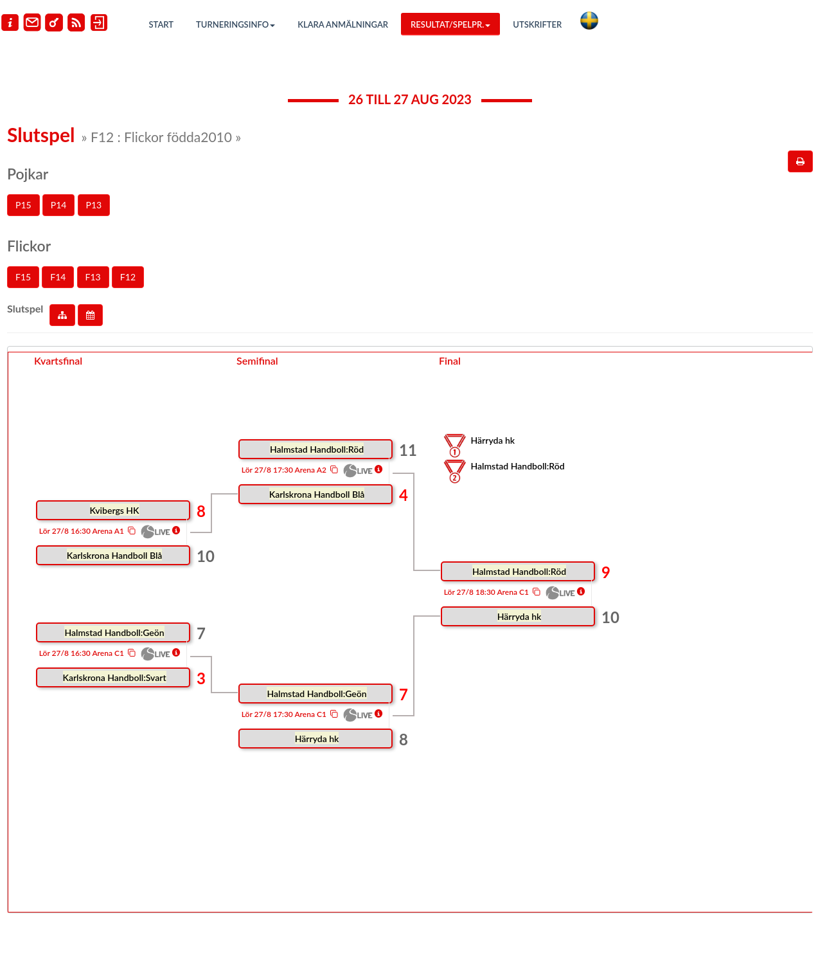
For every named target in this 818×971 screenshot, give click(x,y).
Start (161, 24)
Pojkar (27, 174)
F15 (23, 276)
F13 (93, 276)
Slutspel (25, 308)
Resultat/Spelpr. (450, 24)
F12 (128, 276)
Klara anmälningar (343, 24)
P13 (94, 204)
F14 (58, 276)
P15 (23, 204)
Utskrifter (537, 24)
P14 (59, 204)
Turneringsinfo (235, 24)
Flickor (29, 246)
